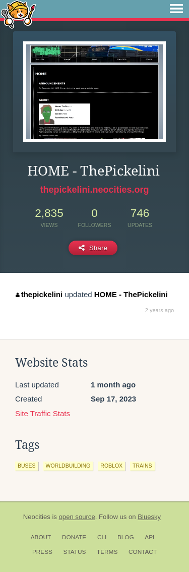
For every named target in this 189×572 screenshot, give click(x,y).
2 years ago (159, 310)
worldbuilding (68, 466)
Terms (107, 551)
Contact (143, 551)
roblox (111, 466)
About (41, 537)
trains (142, 466)
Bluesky (149, 517)
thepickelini (39, 294)
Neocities (36, 517)
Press (42, 551)
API (149, 537)
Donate (74, 537)
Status (75, 551)
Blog (125, 537)
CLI (101, 537)
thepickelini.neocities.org (94, 190)
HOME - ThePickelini (131, 294)
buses (27, 466)
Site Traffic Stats (42, 413)
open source (77, 517)
